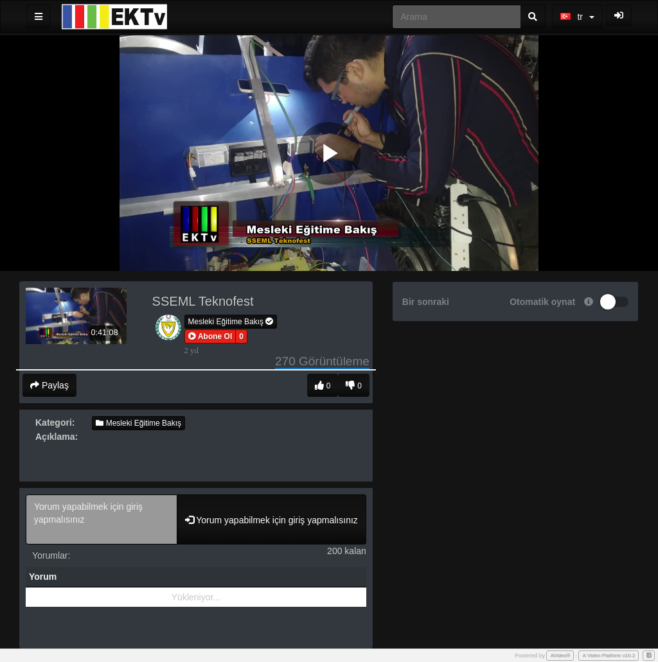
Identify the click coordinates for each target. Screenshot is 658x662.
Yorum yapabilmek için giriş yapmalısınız (101, 519)
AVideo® (560, 655)
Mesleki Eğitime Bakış (231, 321)
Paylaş (49, 385)
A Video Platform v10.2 (608, 655)
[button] (210, 336)
